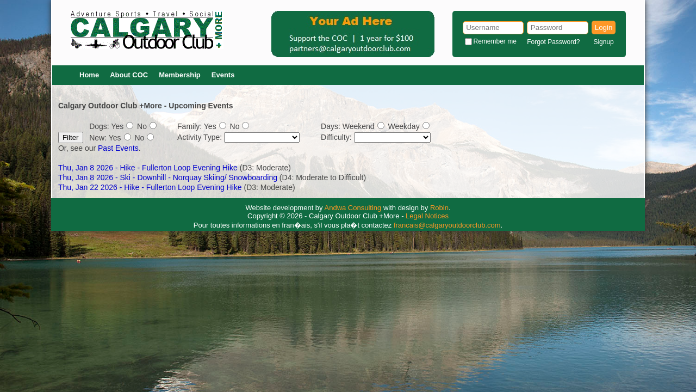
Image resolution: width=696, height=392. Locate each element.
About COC (129, 75)
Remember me (495, 41)
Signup (603, 42)
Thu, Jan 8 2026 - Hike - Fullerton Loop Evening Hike (148, 167)
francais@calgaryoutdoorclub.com (447, 225)
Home (89, 75)
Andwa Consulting (353, 208)
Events (223, 75)
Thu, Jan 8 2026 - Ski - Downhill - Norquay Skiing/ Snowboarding (168, 177)
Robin (439, 208)
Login (604, 27)
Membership (180, 75)
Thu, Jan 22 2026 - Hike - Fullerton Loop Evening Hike (150, 187)
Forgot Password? (553, 42)
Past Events (118, 148)
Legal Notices (427, 216)
